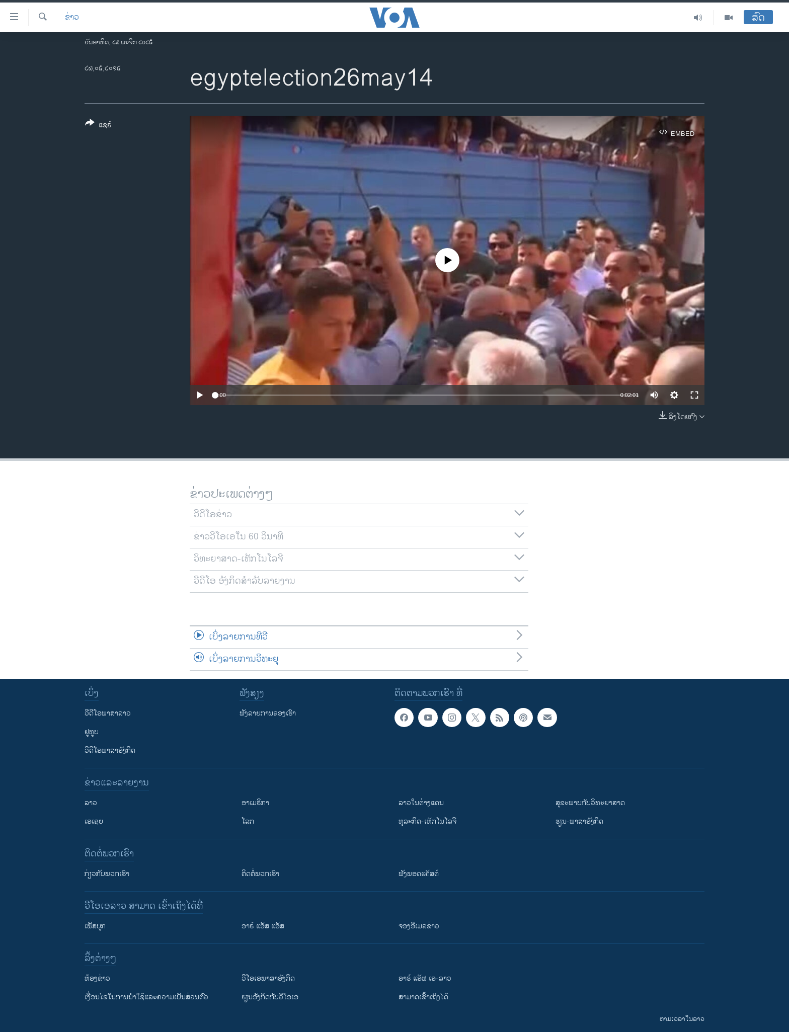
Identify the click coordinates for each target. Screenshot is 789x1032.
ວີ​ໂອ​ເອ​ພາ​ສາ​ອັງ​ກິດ (268, 978)
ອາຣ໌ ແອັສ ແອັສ (263, 926)
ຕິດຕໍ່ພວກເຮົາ (260, 873)
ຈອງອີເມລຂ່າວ (419, 926)
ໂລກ (248, 821)
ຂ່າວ (72, 18)
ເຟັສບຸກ (95, 926)
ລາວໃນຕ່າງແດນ (421, 803)
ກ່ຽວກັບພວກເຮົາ (107, 873)
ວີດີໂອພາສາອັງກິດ (110, 750)
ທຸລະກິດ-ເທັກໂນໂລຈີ (427, 821)
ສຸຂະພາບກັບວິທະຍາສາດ (590, 803)
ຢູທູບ (92, 732)
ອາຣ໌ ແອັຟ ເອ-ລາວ (425, 978)
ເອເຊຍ (94, 821)
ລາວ (91, 803)
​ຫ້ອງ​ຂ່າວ (97, 978)
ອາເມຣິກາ (255, 803)
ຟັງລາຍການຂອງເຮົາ (268, 713)
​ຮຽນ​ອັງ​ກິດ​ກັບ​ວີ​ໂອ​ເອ (270, 997)
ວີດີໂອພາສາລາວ (108, 713)
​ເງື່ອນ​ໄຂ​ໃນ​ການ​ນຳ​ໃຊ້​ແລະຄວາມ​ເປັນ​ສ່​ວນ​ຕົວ (146, 997)
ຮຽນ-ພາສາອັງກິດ (579, 821)
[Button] (98, 126)
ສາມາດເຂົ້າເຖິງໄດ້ (423, 997)
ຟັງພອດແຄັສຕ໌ (419, 873)
